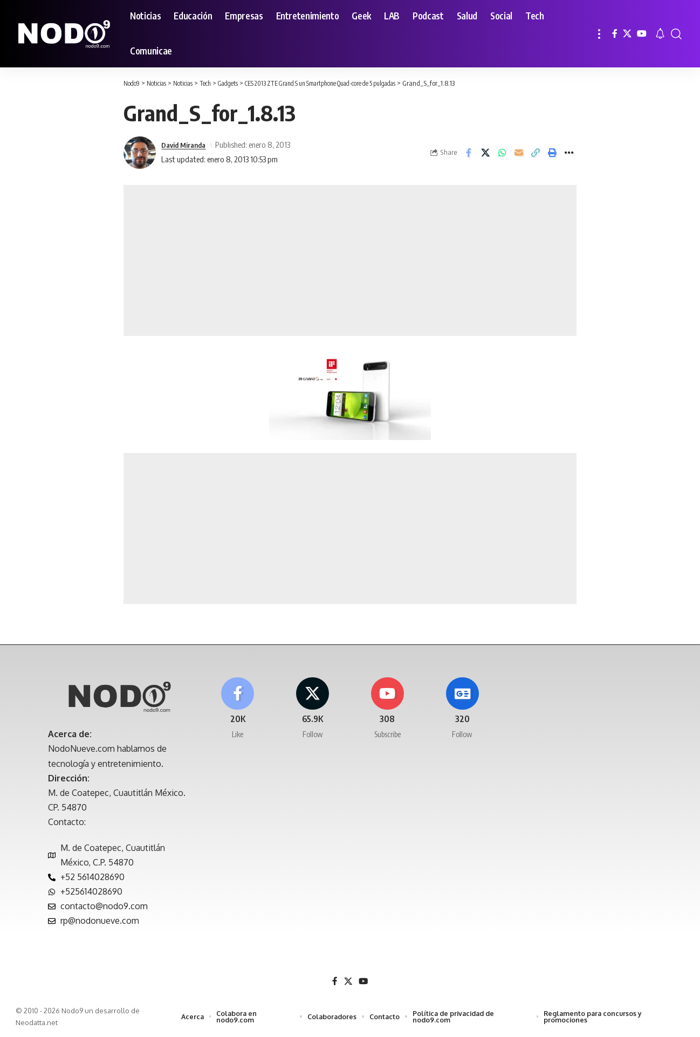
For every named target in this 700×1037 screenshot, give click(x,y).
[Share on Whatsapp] (502, 152)
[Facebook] (614, 33)
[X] (627, 33)
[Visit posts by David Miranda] (139, 152)
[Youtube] (388, 710)
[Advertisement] (350, 260)
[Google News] (462, 710)
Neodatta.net (37, 1023)
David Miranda (186, 144)
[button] (599, 33)
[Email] (518, 152)
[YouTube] (641, 33)
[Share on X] (485, 152)
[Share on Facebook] (468, 152)
